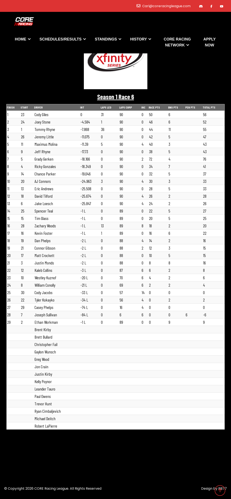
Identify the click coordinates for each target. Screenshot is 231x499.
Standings (106, 40)
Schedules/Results (61, 40)
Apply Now (209, 43)
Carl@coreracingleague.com (166, 6)
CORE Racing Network (177, 43)
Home (20, 40)
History (138, 40)
